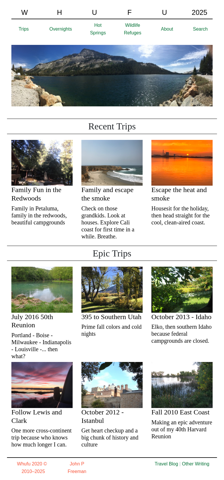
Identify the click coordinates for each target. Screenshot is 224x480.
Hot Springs (98, 29)
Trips (24, 29)
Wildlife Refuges (132, 29)
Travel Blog (166, 463)
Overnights (60, 29)
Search (200, 29)
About (167, 29)
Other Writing (195, 463)
